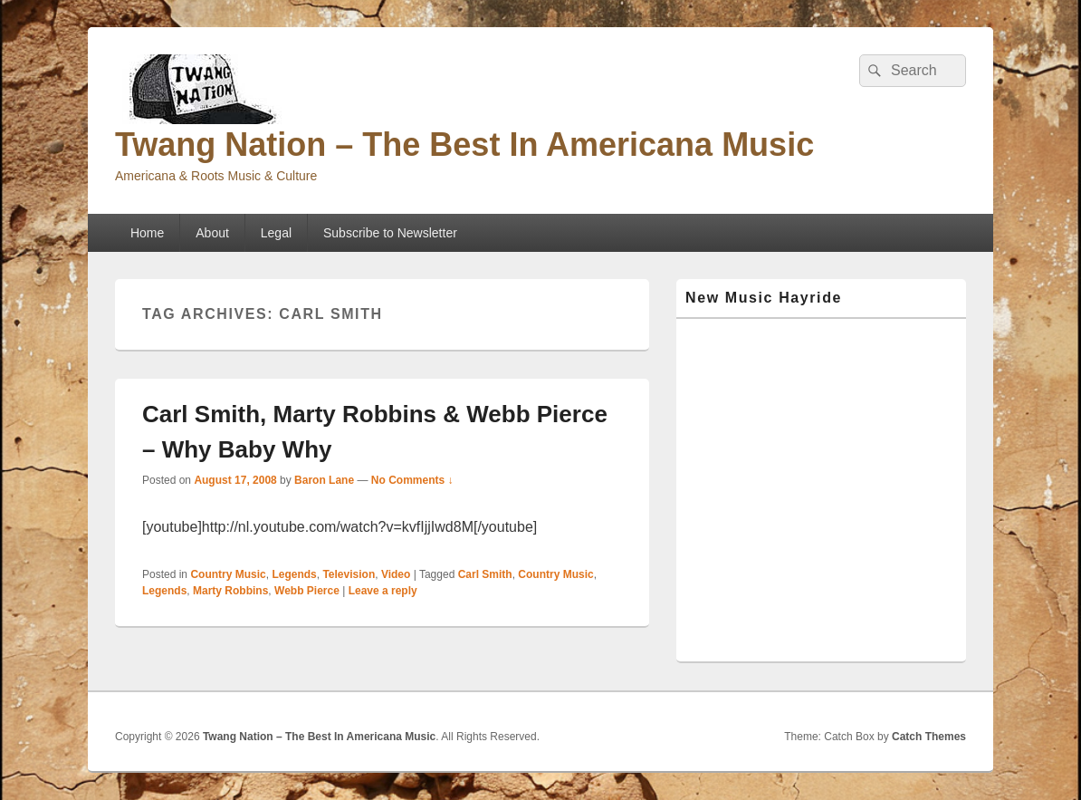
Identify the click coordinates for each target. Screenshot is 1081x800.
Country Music (227, 574)
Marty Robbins (230, 590)
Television (348, 574)
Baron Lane (324, 480)
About (212, 233)
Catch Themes (929, 736)
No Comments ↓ (412, 480)
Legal (276, 233)
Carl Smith (485, 574)
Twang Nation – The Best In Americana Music (464, 144)
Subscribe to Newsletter (390, 233)
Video (395, 574)
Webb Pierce (307, 590)
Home (147, 233)
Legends (294, 574)
